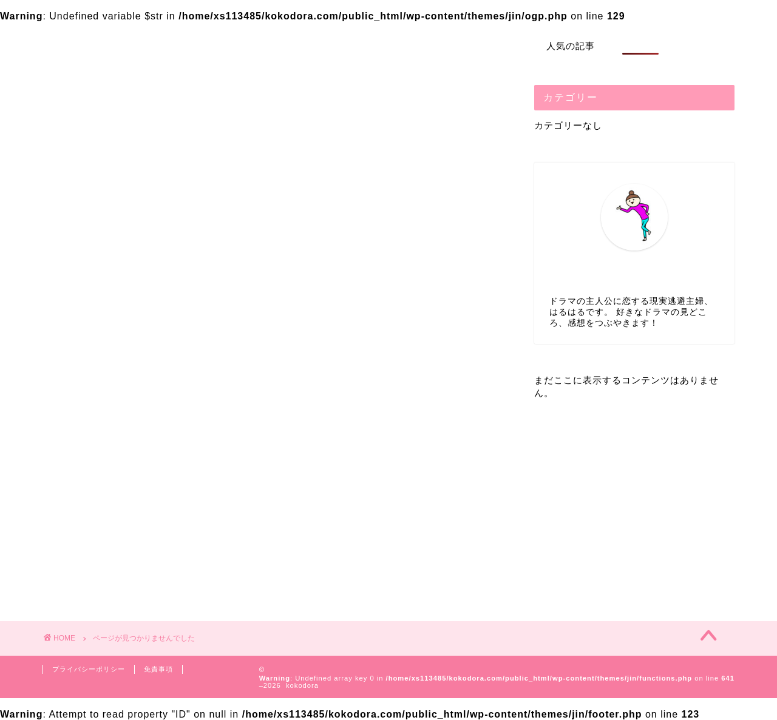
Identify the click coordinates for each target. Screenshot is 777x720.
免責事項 (158, 669)
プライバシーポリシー (88, 669)
